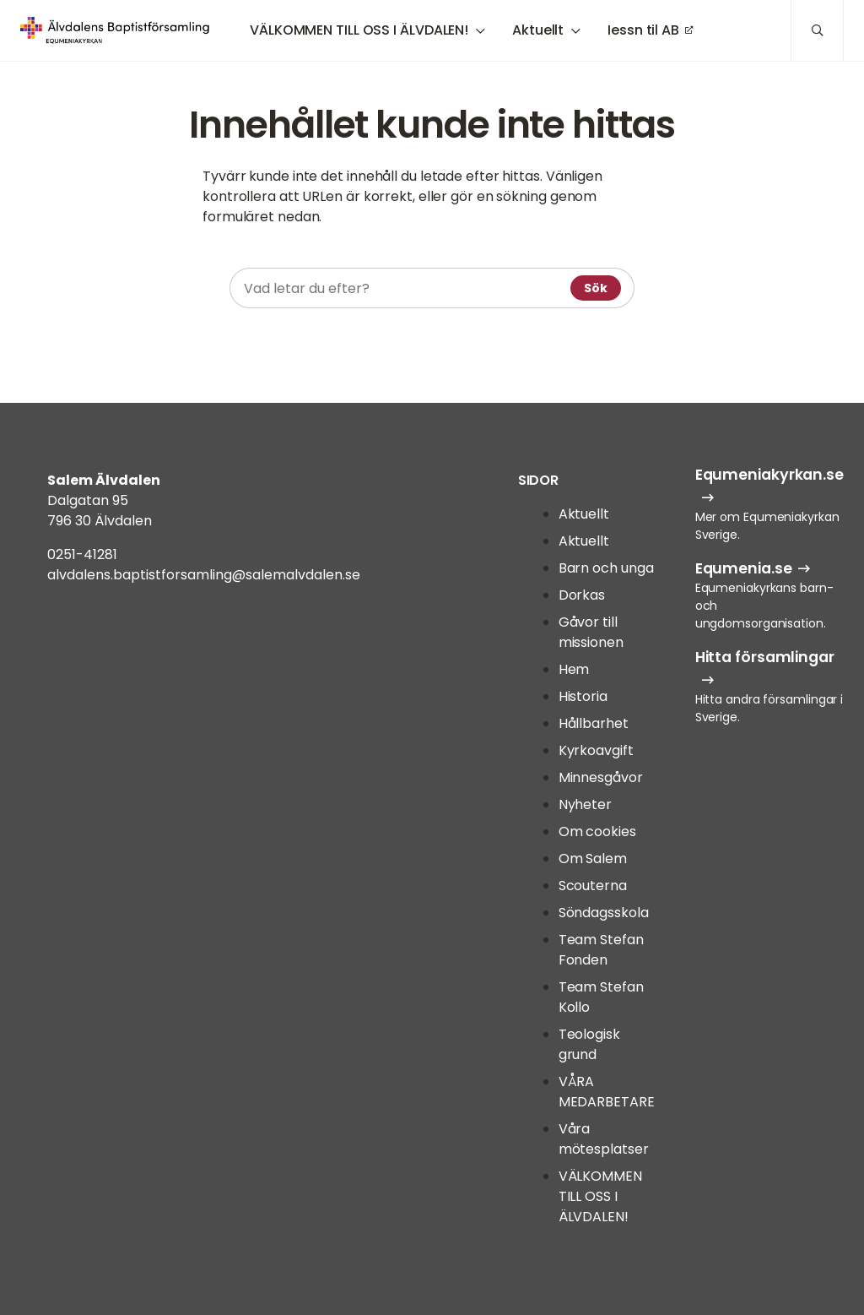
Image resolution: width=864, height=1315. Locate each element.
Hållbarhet (594, 723)
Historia (583, 696)
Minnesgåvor (601, 777)
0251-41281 (82, 554)
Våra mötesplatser (604, 1139)
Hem (574, 669)
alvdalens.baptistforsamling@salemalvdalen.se (203, 574)
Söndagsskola (604, 912)
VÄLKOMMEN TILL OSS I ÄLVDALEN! (359, 30)
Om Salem (593, 858)
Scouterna (593, 885)
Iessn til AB (643, 30)
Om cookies (597, 831)
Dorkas (582, 595)
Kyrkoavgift (596, 750)
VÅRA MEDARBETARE (607, 1091)
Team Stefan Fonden (601, 950)
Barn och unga (606, 568)
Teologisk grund (589, 1044)
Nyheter (585, 804)
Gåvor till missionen (591, 632)
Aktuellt (538, 30)
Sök (596, 288)
